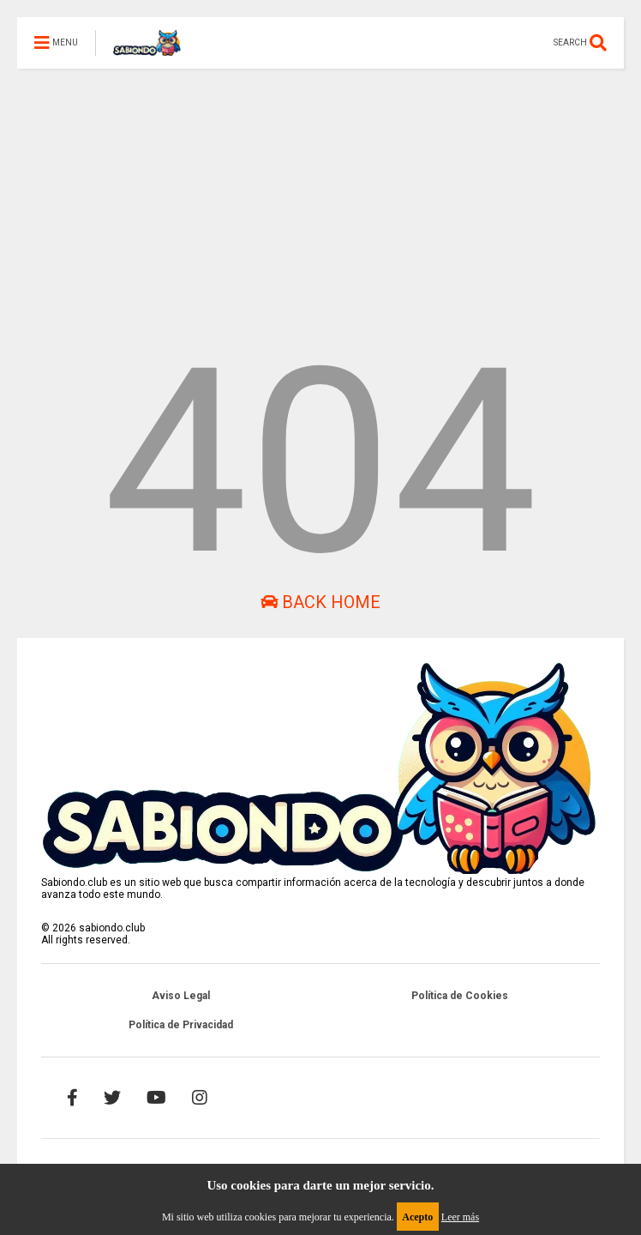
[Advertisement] (320, 189)
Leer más (460, 1217)
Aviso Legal (181, 996)
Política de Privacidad (181, 1025)
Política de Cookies (459, 996)
